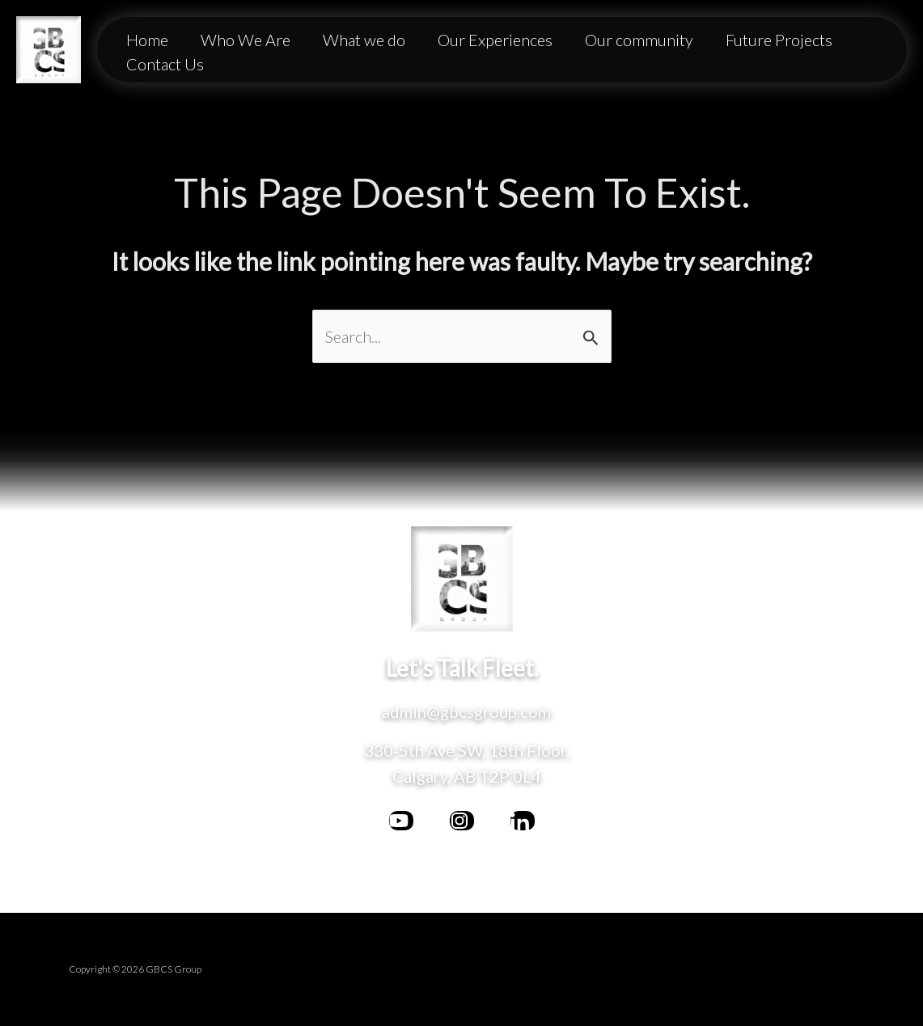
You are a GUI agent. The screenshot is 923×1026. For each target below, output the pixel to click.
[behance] (522, 820)
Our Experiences (495, 39)
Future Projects (779, 39)
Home (147, 39)
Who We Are (245, 39)
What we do (364, 39)
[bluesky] (462, 820)
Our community (639, 39)
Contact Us (165, 64)
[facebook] (401, 820)
